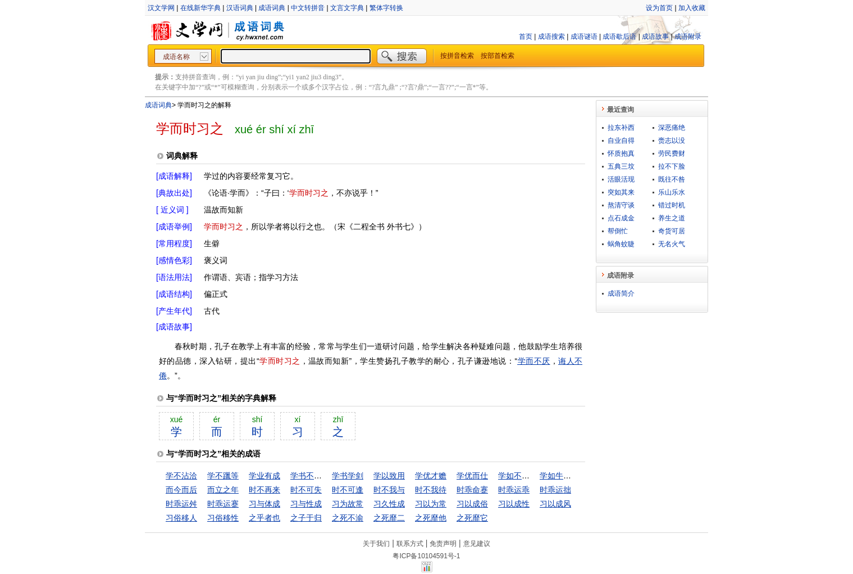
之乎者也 (264, 517)
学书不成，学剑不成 (325, 475)
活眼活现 (621, 179)
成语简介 (621, 293)
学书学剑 (347, 475)
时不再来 (264, 489)
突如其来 (621, 192)
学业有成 (264, 475)
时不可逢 (347, 489)
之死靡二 (389, 517)
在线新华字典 (200, 8)
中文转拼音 (308, 8)
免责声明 (443, 544)
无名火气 (671, 244)
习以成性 (514, 503)
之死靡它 (472, 517)
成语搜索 (551, 36)
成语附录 (687, 36)
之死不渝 (347, 517)
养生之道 (671, 218)
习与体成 (264, 503)
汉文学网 (161, 8)
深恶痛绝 (671, 128)
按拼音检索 (457, 56)
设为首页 (659, 8)
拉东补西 (621, 128)
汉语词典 (239, 8)
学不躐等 (223, 475)
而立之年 (223, 489)
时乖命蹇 (472, 489)
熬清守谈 (621, 205)
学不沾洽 (181, 475)
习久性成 (389, 503)
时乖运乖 (514, 489)
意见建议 (476, 544)
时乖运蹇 (223, 503)
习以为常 (430, 503)
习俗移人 (181, 517)
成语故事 (655, 36)
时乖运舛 (181, 503)
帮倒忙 (618, 231)
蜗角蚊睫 (621, 244)
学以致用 (389, 475)
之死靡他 (430, 517)
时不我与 (389, 489)
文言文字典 (347, 8)
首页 (525, 36)
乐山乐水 (671, 192)
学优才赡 (430, 475)
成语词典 (271, 8)
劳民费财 (671, 153)
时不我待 (430, 489)
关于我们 (376, 544)
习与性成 (306, 503)
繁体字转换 (386, 8)
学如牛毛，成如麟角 (575, 475)
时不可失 (306, 489)
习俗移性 (223, 517)
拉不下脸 (671, 166)
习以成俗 (472, 503)
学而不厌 (533, 360)
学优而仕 (472, 475)
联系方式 (409, 544)
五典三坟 (621, 166)
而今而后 (181, 489)
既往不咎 (671, 179)
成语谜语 (584, 36)
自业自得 (621, 140)
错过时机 (671, 205)
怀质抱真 (621, 153)
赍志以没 (671, 140)
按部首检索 (497, 56)
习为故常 (347, 503)
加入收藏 (691, 8)
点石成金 (621, 218)
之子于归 (306, 517)
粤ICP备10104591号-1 (426, 556)
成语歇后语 (619, 36)
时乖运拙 (555, 489)
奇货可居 (671, 231)
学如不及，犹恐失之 (533, 475)
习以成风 (555, 503)
